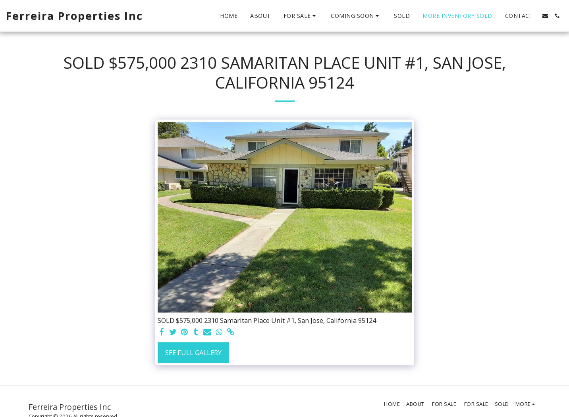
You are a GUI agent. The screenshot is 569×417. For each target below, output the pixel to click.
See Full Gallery (193, 352)
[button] (301, 15)
